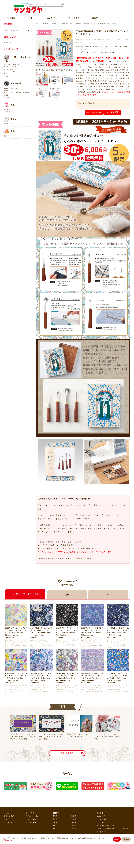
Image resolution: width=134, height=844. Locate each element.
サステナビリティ (103, 816)
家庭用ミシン (8, 124)
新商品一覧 (7, 43)
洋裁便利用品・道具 (66, 23)
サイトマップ (102, 832)
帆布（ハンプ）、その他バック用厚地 (16, 93)
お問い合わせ (102, 822)
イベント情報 (31, 822)
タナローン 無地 (9, 71)
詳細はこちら (8, 840)
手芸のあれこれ (32, 816)
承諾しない (126, 839)
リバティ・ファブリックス (17, 58)
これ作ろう (30, 813)
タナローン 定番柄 (10, 67)
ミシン (10, 119)
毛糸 (9, 104)
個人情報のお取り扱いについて (108, 825)
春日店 (55, 825)
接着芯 (6, 95)
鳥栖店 (73, 819)
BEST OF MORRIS (10, 88)
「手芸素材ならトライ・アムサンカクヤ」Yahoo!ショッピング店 (68, 549)
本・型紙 (7, 97)
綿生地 (6, 90)
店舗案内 (95, 15)
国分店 (73, 816)
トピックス (8, 822)
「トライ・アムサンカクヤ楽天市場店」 (57, 545)
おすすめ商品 (9, 816)
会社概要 (100, 813)
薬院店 (55, 819)
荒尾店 (73, 825)
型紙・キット (8, 136)
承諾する (115, 839)
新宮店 (55, 828)
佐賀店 (73, 822)
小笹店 (55, 822)
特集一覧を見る (67, 752)
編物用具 (7, 109)
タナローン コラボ (10, 69)
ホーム (38, 23)
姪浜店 (55, 816)
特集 (5, 819)
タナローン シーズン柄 (11, 64)
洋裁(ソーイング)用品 (49, 23)
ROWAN (7, 112)
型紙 (9, 131)
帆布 (5, 74)
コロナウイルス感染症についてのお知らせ (112, 828)
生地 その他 (12, 83)
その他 (6, 76)
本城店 (73, 828)
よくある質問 (102, 819)
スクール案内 (74, 15)
